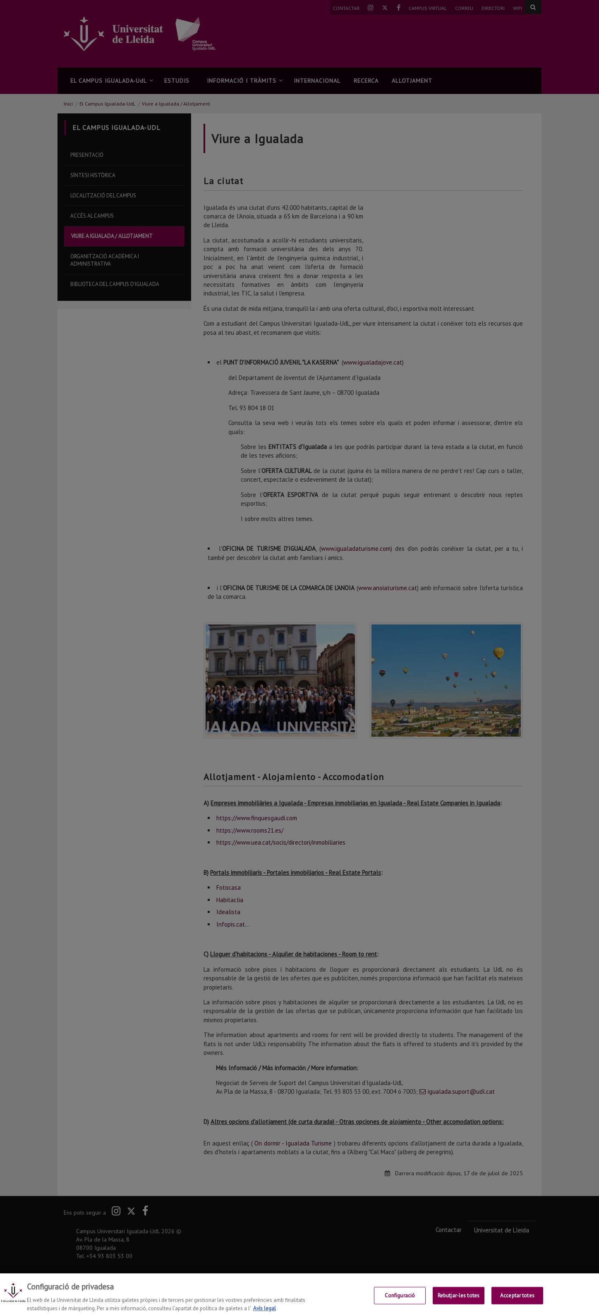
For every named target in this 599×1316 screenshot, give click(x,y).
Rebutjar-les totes (458, 1302)
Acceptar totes (517, 1302)
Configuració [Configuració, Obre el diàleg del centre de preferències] (400, 1302)
